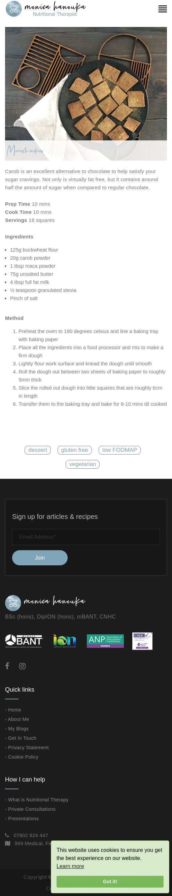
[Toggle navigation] (163, 9)
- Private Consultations (30, 809)
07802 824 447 (30, 835)
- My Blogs (17, 728)
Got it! (110, 881)
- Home (13, 709)
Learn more (70, 866)
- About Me (17, 719)
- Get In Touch (20, 738)
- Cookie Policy (21, 757)
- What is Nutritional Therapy (37, 799)
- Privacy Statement (27, 747)
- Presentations (22, 818)
